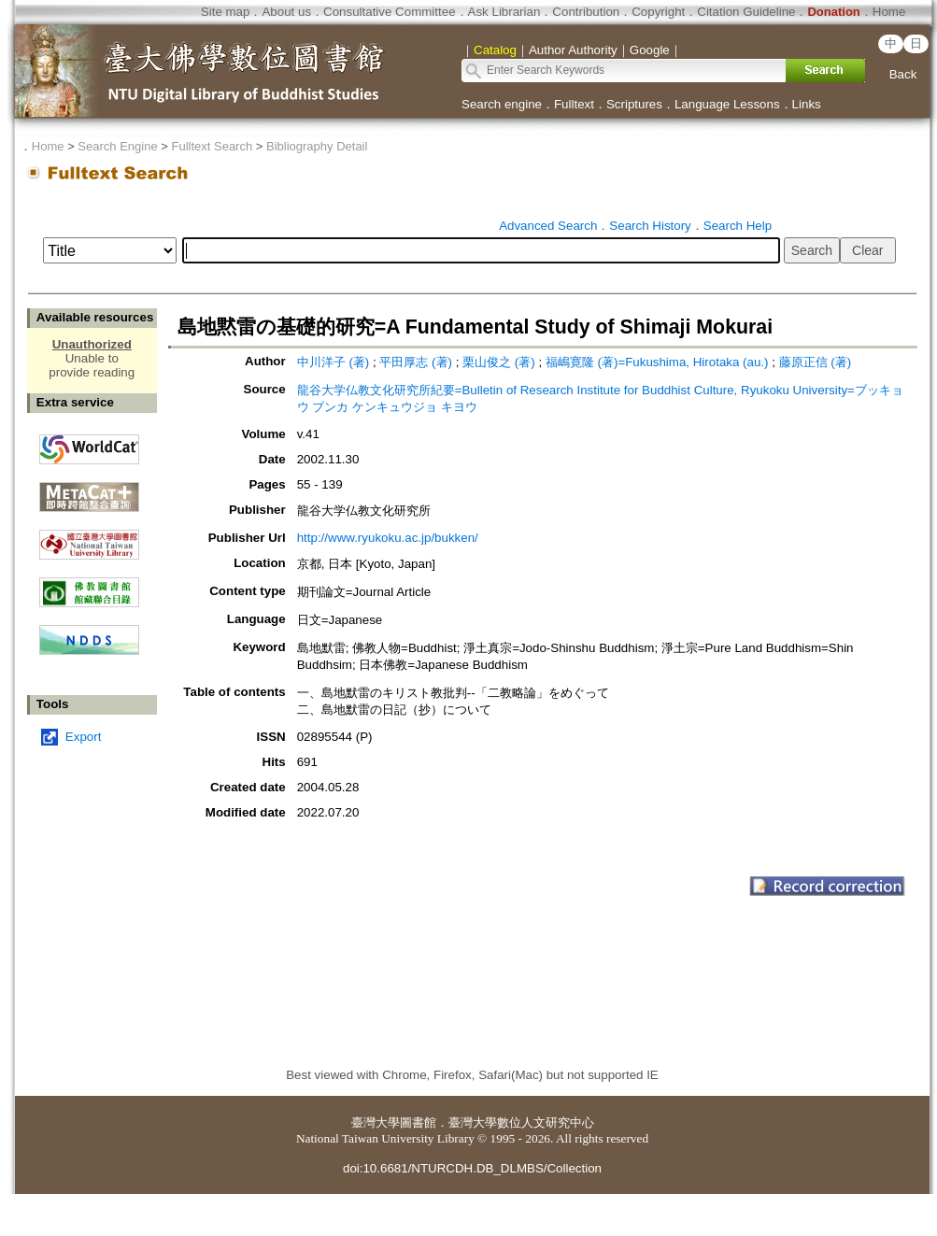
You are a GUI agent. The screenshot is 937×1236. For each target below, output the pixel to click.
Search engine (501, 104)
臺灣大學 (375, 1122)
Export (83, 737)
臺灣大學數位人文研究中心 (521, 1122)
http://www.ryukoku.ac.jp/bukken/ (387, 538)
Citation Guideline (746, 12)
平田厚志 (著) (415, 362)
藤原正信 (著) (815, 362)
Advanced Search (548, 226)
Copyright (658, 12)
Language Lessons (727, 104)
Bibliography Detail (316, 146)
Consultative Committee (389, 12)
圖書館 (418, 1122)
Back (903, 74)
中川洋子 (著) (333, 362)
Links (806, 104)
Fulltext (574, 104)
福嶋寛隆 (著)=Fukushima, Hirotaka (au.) (657, 362)
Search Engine (117, 146)
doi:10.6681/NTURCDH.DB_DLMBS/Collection (472, 1168)
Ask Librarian (504, 12)
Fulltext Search (211, 146)
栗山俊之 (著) (498, 362)
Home (889, 12)
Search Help (737, 226)
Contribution (585, 12)
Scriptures (634, 104)
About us (286, 12)
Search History (649, 226)
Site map (225, 12)
